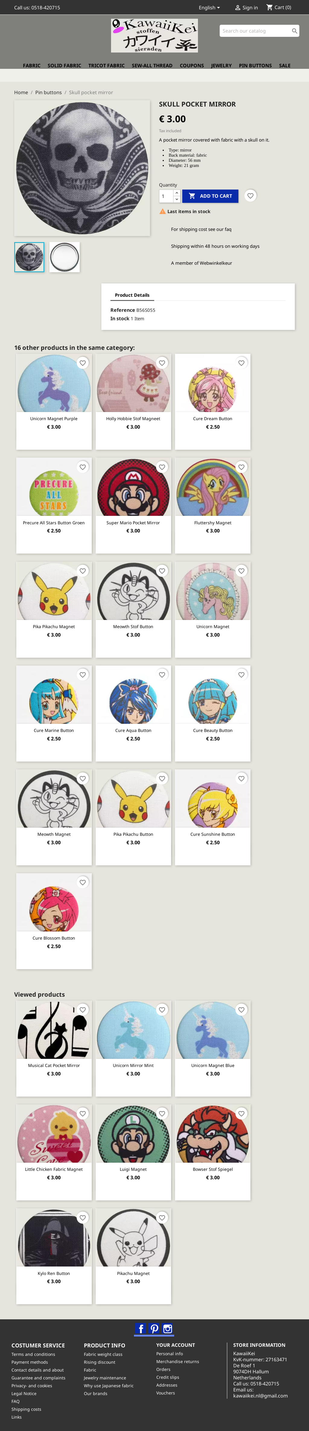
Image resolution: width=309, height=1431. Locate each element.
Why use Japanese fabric (111, 1384)
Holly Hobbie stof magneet (139, 414)
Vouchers (168, 1391)
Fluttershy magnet (222, 518)
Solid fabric (64, 71)
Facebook (141, 1323)
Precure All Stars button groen (56, 518)
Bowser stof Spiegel (222, 1162)
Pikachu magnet (139, 1266)
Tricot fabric (106, 71)
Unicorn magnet (222, 621)
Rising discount (102, 1360)
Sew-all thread (152, 71)
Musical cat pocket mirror (56, 1059)
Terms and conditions (36, 1353)
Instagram (168, 1323)
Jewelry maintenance (108, 1376)
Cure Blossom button (56, 932)
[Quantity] (166, 192)
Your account (178, 1343)
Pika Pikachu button (139, 828)
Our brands (98, 1392)
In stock (41, 314)
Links (19, 1415)
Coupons (192, 71)
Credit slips (170, 1375)
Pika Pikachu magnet (56, 621)
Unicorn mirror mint (139, 1059)
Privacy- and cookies (34, 1384)
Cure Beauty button (222, 725)
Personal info (172, 1352)
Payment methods (32, 1360)
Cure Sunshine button (222, 828)
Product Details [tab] (54, 291)
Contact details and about (40, 1368)
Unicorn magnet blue (222, 1059)
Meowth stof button (139, 621)
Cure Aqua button (139, 725)
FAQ (18, 1400)
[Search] (259, 36)
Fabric (31, 71)
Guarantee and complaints (41, 1376)
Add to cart (210, 192)
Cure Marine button (56, 725)
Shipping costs (29, 1407)
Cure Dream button (222, 414)
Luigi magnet (139, 1162)
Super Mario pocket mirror (139, 518)
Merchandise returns (180, 1359)
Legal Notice (26, 1392)
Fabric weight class (106, 1353)
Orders (166, 1367)
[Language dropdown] (210, 8)
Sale (285, 71)
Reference (44, 306)
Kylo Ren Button (56, 1266)
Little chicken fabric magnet (56, 1162)
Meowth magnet (55, 828)
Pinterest (155, 1323)
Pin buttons (255, 71)
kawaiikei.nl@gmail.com (269, 1400)
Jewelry (221, 71)
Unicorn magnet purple (56, 414)
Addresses (169, 1383)
